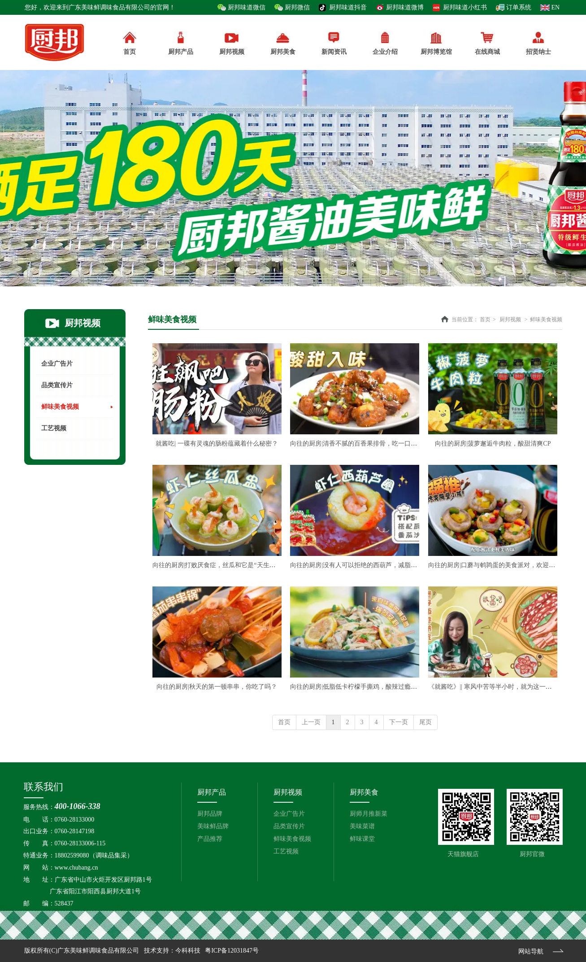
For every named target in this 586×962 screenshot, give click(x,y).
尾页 (425, 722)
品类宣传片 (289, 826)
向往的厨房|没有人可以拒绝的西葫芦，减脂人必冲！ (363, 565)
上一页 (311, 722)
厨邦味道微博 (405, 7)
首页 (485, 319)
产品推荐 (209, 838)
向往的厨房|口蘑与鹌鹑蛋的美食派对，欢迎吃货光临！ (504, 565)
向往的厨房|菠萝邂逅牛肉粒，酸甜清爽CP (493, 443)
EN (555, 7)
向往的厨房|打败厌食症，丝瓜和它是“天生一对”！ (221, 565)
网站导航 (530, 951)
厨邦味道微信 (246, 7)
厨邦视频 (510, 319)
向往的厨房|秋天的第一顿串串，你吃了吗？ (216, 686)
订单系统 (518, 7)
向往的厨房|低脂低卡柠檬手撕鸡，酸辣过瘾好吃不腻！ (366, 686)
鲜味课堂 (362, 838)
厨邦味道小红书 (465, 7)
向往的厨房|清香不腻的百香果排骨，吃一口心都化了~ (364, 443)
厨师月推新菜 (368, 813)
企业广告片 (289, 813)
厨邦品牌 (209, 813)
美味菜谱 (362, 826)
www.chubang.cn (76, 867)
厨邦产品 (181, 43)
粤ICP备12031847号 (232, 950)
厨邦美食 (364, 792)
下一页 (398, 722)
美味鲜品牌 (213, 826)
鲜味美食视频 (546, 319)
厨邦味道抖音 (348, 7)
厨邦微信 (297, 7)
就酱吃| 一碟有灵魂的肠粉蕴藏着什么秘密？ (217, 443)
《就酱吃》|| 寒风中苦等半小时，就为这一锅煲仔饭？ (502, 686)
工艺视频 (286, 851)
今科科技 (187, 950)
